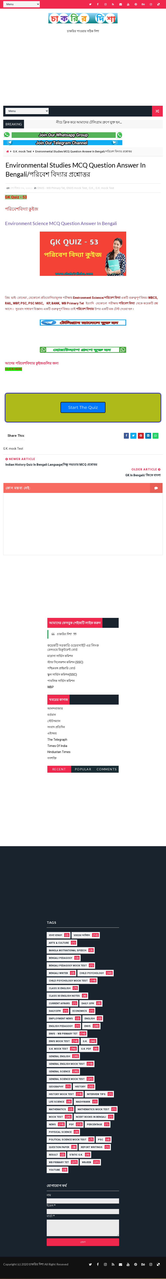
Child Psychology (92, 974)
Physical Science (60, 1133)
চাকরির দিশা (64, 635)
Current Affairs (59, 1004)
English (90, 1019)
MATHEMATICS (57, 1110)
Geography (56, 1087)
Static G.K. (76, 1155)
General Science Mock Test (67, 1080)
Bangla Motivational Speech (67, 951)
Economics (79, 1011)
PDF (71, 1125)
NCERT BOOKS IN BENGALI (91, 1117)
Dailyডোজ (55, 1011)
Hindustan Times (58, 753)
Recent (59, 770)
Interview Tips (96, 1095)
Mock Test (56, 1117)
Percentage (94, 1125)
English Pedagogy (61, 1027)
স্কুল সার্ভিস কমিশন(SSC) (62, 675)
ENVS (87, 1027)
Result (53, 1155)
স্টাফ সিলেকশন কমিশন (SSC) (65, 663)
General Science (59, 1072)
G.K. (91, 188)
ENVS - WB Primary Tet (51, 188)
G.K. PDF (86, 1049)
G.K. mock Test (22, 151)
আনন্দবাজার (55, 709)
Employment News (61, 1019)
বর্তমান (51, 715)
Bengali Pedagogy (60, 958)
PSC (100, 1140)
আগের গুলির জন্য (32, 364)
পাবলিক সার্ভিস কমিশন (61, 681)
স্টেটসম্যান (53, 721)
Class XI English (59, 989)
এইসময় (52, 734)
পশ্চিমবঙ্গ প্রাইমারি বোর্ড (61, 669)
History (80, 1087)
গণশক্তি (52, 759)
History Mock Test (61, 1095)
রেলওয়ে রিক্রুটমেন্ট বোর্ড (62, 650)
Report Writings (91, 1148)
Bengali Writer (58, 974)
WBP (50, 688)
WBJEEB (86, 1163)
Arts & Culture (59, 943)
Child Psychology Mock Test (68, 981)
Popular (83, 770)
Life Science (56, 1102)
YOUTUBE (54, 1170)
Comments (107, 770)
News (52, 1125)
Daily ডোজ (87, 1004)
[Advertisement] (83, 71)
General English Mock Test (67, 1064)
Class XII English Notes (64, 996)
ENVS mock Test (77, 188)
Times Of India (57, 746)
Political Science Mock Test (67, 1140)
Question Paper (59, 1148)
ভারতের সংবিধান (82, 936)
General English (59, 1057)
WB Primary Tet (59, 1163)
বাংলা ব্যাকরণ (55, 936)
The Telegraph (57, 740)
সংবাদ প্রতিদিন (56, 728)
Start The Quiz (83, 408)
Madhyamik (83, 1102)
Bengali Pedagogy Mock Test (68, 966)
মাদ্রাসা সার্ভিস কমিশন (60, 657)
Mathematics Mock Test (93, 1110)
